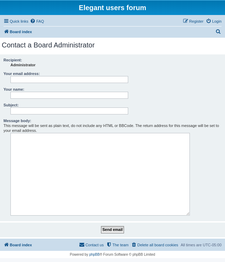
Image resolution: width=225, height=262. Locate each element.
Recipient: (12, 60)
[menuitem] (37, 21)
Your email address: (21, 74)
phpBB (94, 254)
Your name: (13, 89)
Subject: (10, 105)
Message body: (17, 121)
